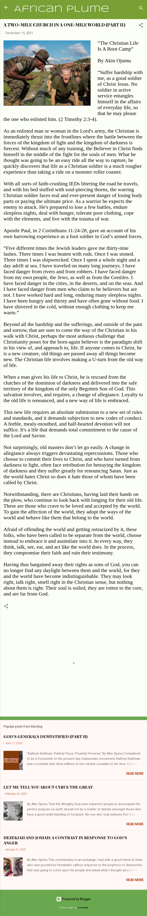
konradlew (83, 907)
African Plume (61, 9)
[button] (141, 26)
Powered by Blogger (73, 899)
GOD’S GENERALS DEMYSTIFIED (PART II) (45, 736)
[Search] (141, 8)
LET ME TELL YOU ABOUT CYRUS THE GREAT (48, 787)
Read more (135, 774)
